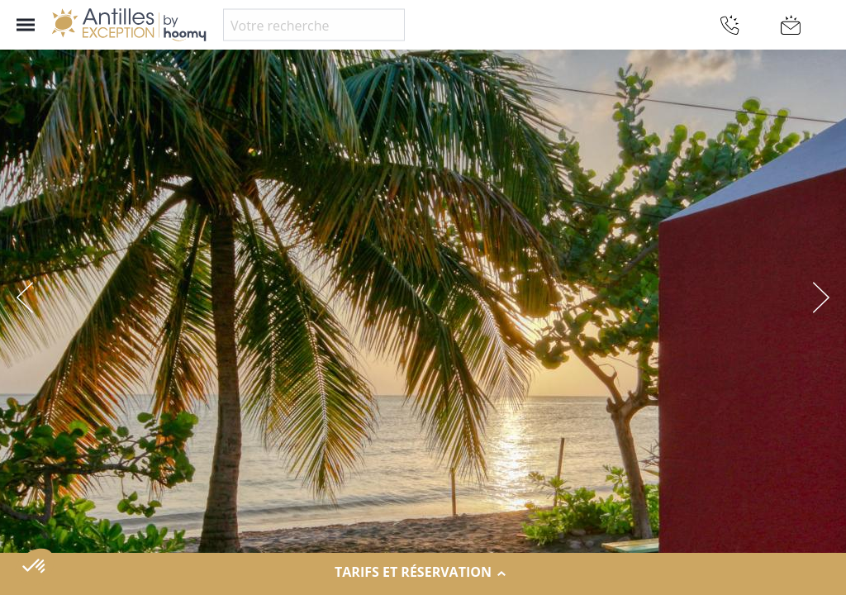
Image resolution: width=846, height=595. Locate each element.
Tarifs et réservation (423, 573)
